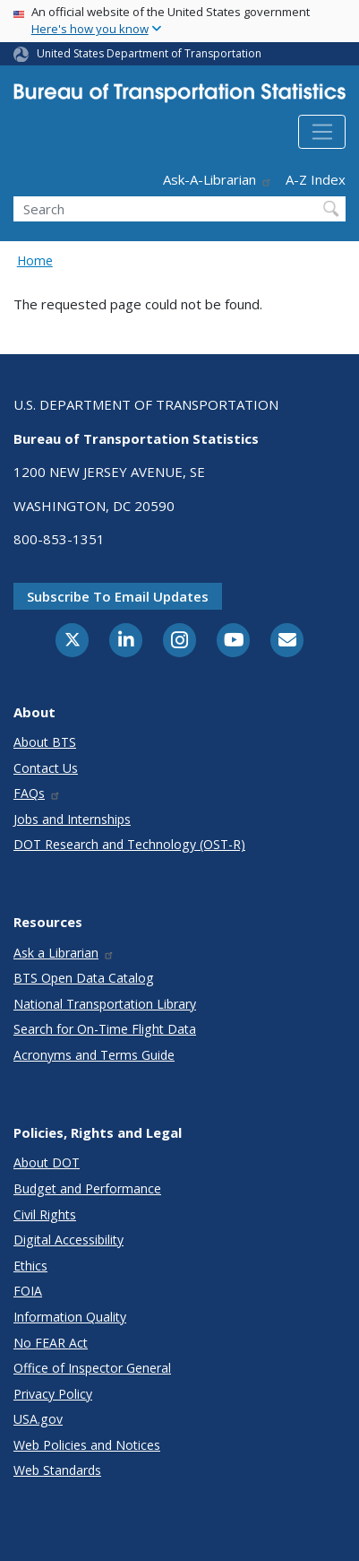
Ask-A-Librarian (217, 179)
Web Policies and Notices (86, 1444)
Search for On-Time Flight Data (104, 1028)
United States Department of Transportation (149, 53)
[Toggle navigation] (322, 132)
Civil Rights (44, 1214)
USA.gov (38, 1418)
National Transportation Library (104, 1003)
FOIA (27, 1290)
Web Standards (57, 1470)
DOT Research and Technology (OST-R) (129, 844)
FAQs (37, 793)
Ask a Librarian (64, 952)
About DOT (46, 1162)
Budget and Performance (87, 1188)
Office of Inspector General (92, 1367)
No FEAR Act (50, 1342)
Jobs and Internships (72, 819)
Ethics (30, 1265)
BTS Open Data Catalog (83, 977)
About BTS (44, 741)
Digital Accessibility (68, 1239)
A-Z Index (316, 179)
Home (35, 260)
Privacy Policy (52, 1393)
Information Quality (69, 1316)
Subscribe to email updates (118, 596)
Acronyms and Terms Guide (94, 1054)
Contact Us (45, 767)
